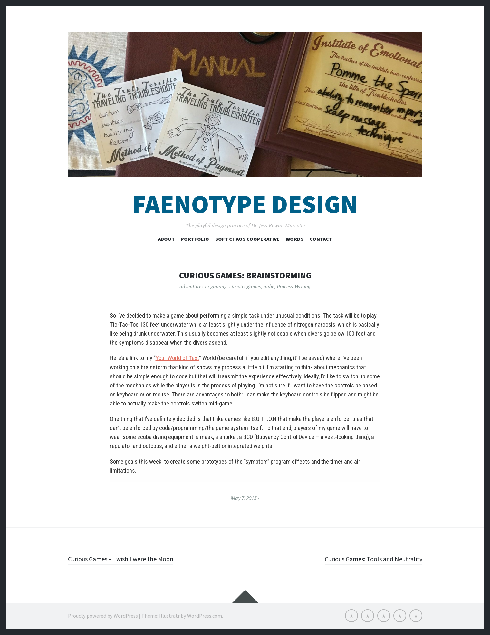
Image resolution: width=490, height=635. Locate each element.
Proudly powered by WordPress (103, 615)
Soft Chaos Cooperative (247, 239)
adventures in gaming (203, 286)
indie (269, 286)
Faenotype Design (245, 204)
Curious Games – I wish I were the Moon (126, 558)
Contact (321, 239)
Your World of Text (177, 358)
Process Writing (294, 286)
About (166, 239)
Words (294, 239)
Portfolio (195, 239)
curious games (245, 286)
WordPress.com (204, 615)
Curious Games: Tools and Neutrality (368, 558)
